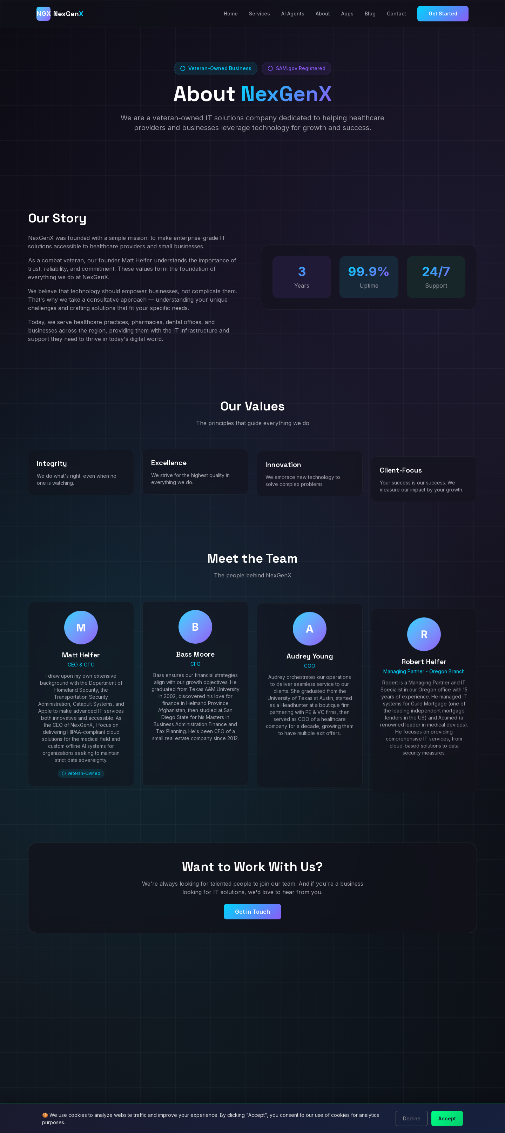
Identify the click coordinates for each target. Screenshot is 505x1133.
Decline (411, 1118)
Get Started (443, 13)
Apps (347, 13)
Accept (447, 1118)
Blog (370, 13)
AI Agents (292, 13)
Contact (396, 13)
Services (259, 13)
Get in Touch (252, 911)
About (323, 13)
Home (231, 13)
